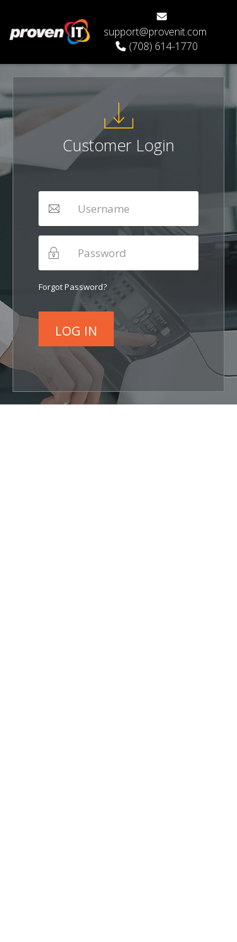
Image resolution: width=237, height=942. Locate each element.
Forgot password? (73, 286)
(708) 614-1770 (157, 46)
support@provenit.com (155, 25)
